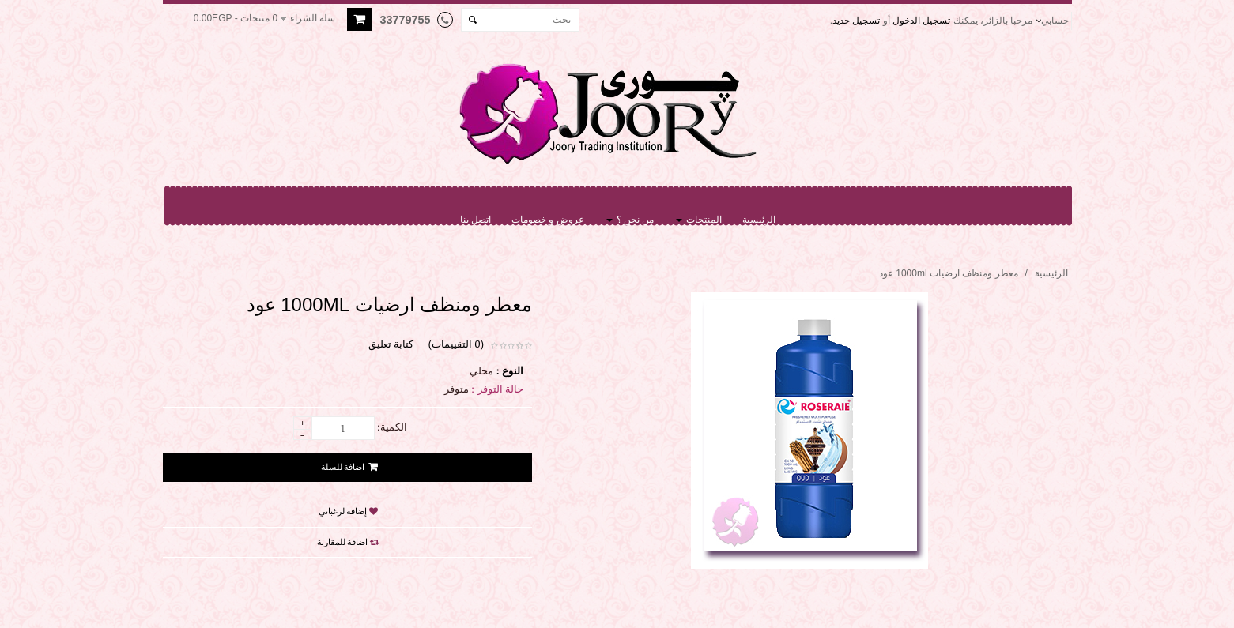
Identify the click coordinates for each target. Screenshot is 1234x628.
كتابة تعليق (391, 344)
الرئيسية (1051, 273)
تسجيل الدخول (921, 20)
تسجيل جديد (856, 20)
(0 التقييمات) (456, 344)
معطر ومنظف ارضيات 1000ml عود (948, 273)
